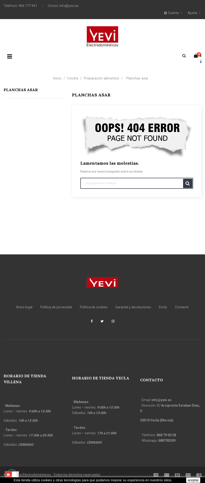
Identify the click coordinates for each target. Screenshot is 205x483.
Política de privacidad (56, 307)
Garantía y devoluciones (133, 307)
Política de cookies (94, 307)
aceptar (193, 480)
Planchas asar (21, 89)
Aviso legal (24, 307)
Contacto (182, 307)
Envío (163, 307)
